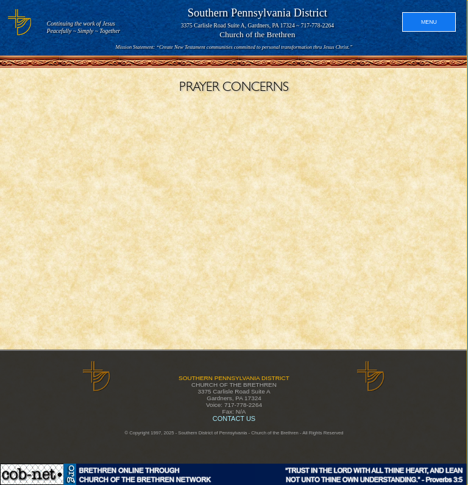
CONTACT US (234, 418)
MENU (429, 22)
